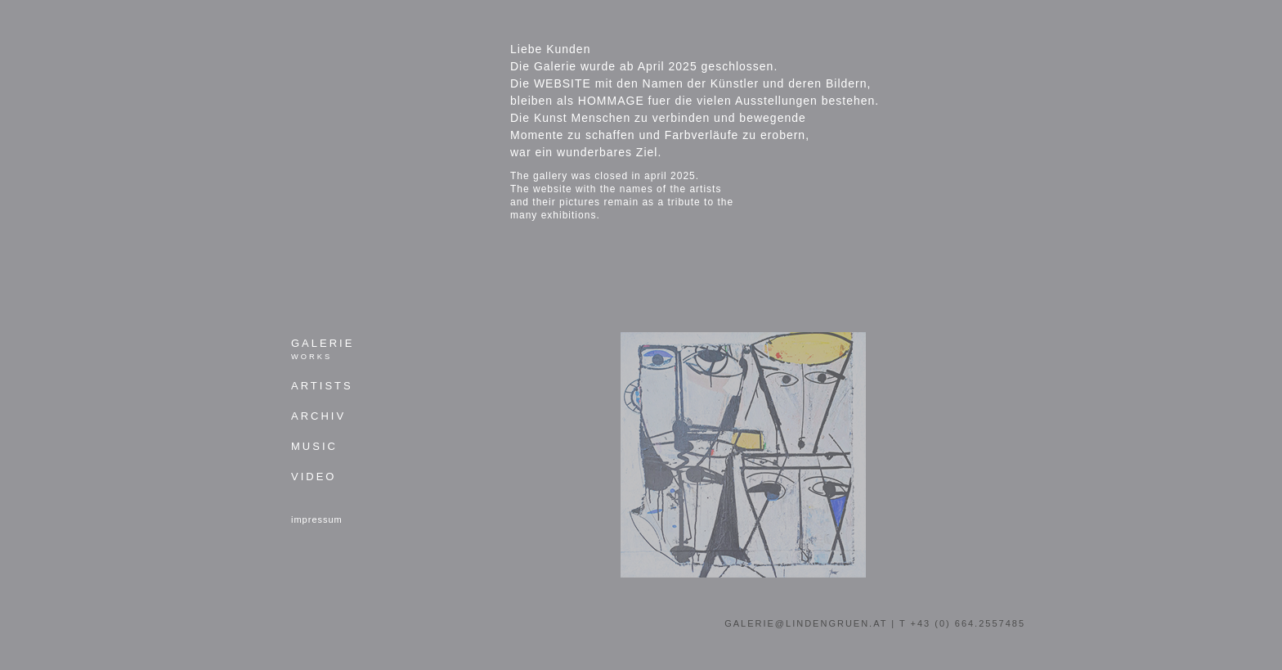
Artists (322, 386)
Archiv (318, 416)
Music (314, 446)
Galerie (322, 349)
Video (313, 477)
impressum (317, 519)
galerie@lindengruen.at (805, 623)
